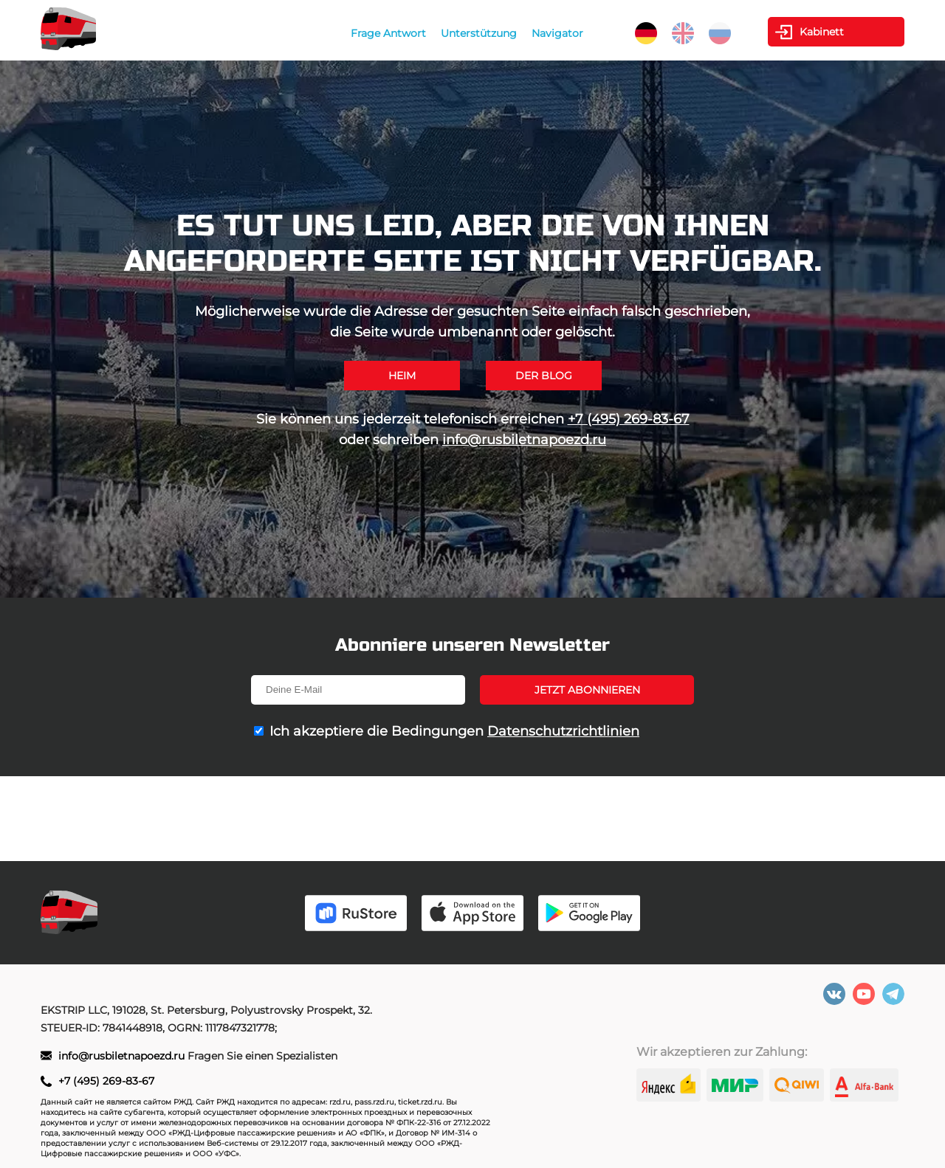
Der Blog (543, 375)
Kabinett (822, 31)
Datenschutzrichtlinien (563, 731)
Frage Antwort (388, 33)
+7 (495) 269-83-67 (629, 419)
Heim (402, 375)
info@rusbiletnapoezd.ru (524, 440)
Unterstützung (479, 33)
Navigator (557, 33)
